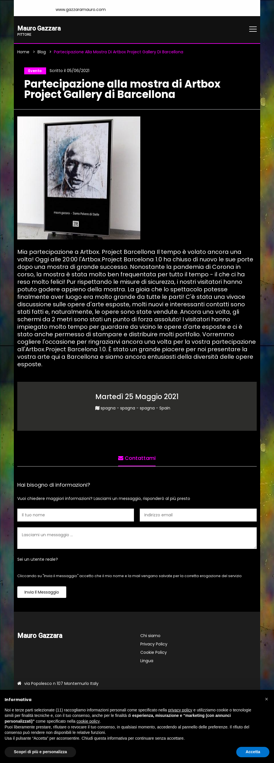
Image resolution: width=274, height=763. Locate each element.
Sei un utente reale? (37, 561)
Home (23, 52)
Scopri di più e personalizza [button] (40, 751)
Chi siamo (150, 637)
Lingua (146, 662)
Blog (41, 52)
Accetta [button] (252, 751)
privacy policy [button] (180, 710)
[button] (266, 699)
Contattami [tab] (137, 458)
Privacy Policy (153, 645)
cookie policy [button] (88, 721)
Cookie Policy (153, 654)
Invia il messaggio (41, 593)
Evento (34, 71)
